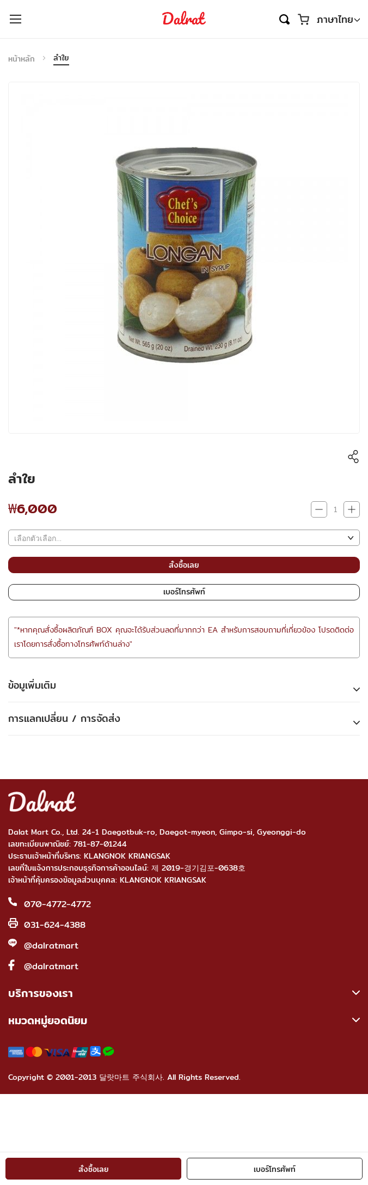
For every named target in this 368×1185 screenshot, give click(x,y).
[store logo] (184, 19)
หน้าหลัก (21, 59)
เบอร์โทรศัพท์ (275, 1169)
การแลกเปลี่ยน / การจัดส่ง (64, 718)
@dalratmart (51, 945)
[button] (338, 20)
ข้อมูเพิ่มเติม (32, 685)
